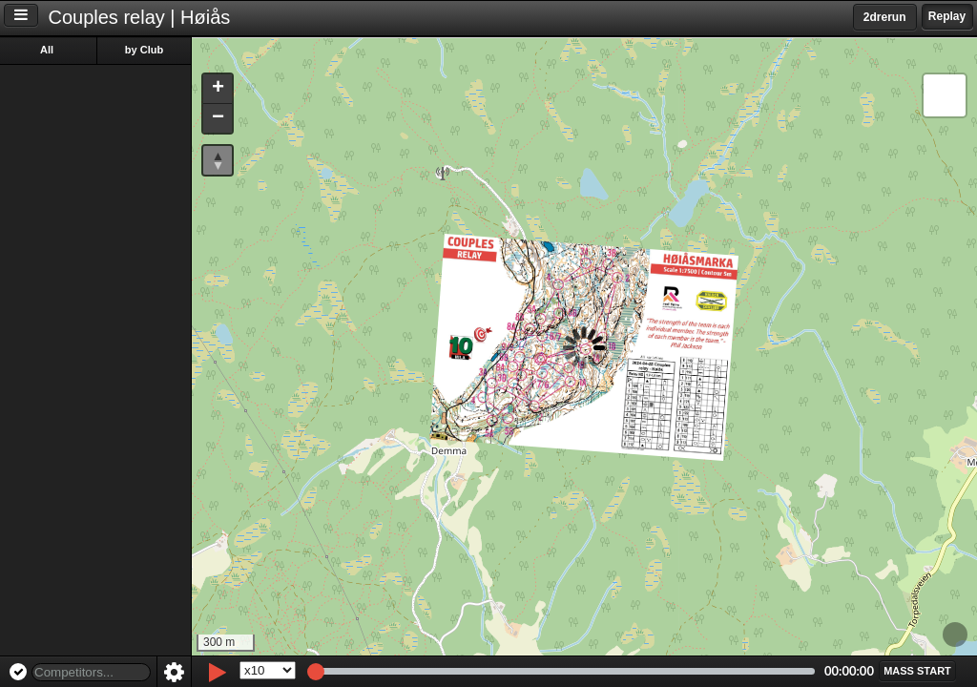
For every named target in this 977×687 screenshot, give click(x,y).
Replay (947, 16)
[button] (217, 89)
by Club (144, 49)
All (46, 49)
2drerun (884, 17)
